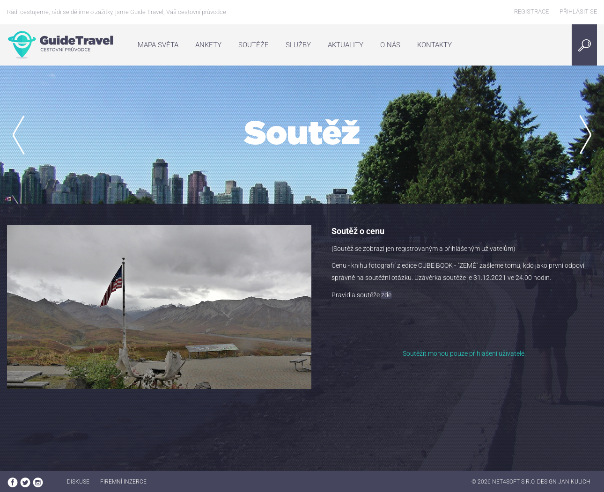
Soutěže (253, 45)
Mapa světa (158, 45)
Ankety (208, 45)
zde (386, 295)
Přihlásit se (578, 11)
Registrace (531, 11)
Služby (298, 45)
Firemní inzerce (123, 481)
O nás (390, 45)
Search (587, 45)
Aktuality (345, 45)
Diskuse (78, 481)
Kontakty (434, 45)
